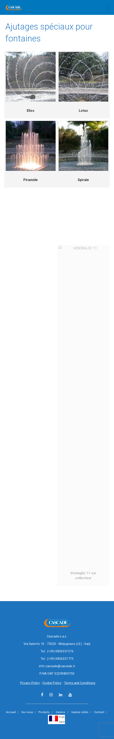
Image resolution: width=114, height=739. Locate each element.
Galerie (60, 712)
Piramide (30, 180)
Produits (43, 712)
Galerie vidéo (80, 712)
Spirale (83, 180)
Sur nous (27, 712)
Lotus (83, 111)
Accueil (11, 712)
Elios (30, 111)
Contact (99, 712)
